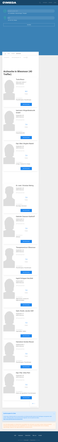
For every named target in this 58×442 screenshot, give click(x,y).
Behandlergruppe (16, 57)
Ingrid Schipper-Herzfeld (24, 278)
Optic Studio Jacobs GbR (24, 311)
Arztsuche (18, 53)
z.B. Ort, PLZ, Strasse (12, 20)
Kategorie (7, 57)
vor (33, 403)
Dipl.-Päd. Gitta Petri (23, 373)
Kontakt (50, 2)
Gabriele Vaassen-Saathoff (25, 216)
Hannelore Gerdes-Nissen (25, 342)
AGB (15, 435)
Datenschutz (27, 435)
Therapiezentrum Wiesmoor (25, 247)
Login (55, 2)
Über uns (34, 435)
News (9, 53)
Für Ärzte (45, 2)
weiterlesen (26, 104)
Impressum (20, 435)
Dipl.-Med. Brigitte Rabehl (25, 143)
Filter (25, 57)
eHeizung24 (26, 440)
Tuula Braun (20, 79)
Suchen (29, 24)
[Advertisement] (29, 40)
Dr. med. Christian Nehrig (25, 185)
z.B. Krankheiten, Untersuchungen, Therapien (17, 13)
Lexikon (13, 53)
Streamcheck (32, 440)
